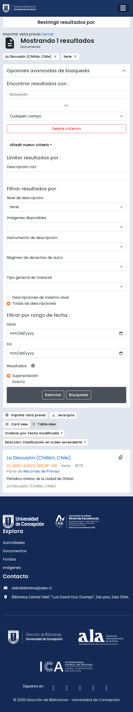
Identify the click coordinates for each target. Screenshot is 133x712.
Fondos (9, 559)
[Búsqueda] (66, 94)
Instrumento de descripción (32, 237)
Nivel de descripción (25, 198)
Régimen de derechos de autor (35, 257)
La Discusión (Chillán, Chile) (39, 458)
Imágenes (12, 567)
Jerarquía (63, 415)
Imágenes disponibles (26, 217)
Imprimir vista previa (25, 415)
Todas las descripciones (34, 303)
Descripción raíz (22, 166)
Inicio (11, 324)
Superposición (25, 375)
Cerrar (47, 34)
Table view (44, 424)
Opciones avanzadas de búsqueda (48, 70)
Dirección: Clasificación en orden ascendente (44, 442)
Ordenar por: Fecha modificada (32, 433)
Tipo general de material (29, 277)
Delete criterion (66, 128)
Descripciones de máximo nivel (40, 297)
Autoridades (14, 542)
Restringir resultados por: (66, 22)
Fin (9, 344)
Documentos (15, 551)
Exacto (18, 381)
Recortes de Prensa (41, 471)
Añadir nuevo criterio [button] (29, 144)
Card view (16, 424)
